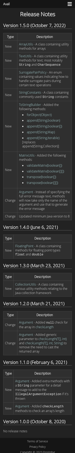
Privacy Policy (37, 444)
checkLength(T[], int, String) (44, 341)
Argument (26, 191)
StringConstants (30, 92)
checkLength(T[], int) (52, 337)
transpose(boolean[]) (41, 176)
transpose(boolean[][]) (42, 182)
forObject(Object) (39, 114)
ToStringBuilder (30, 104)
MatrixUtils (26, 154)
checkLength (45, 325)
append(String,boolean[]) (44, 125)
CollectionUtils (25, 283)
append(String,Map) (41, 131)
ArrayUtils (26, 44)
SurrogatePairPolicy (32, 72)
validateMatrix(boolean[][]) (45, 170)
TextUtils (25, 56)
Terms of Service (37, 439)
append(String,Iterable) (43, 137)
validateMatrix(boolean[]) (44, 164)
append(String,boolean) (43, 119)
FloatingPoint (24, 245)
